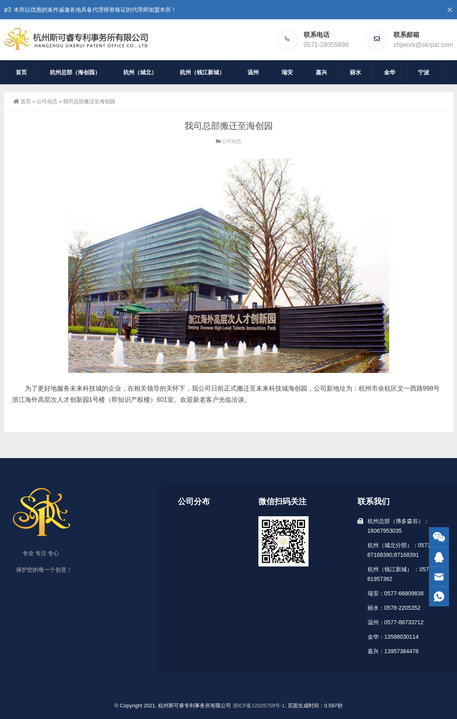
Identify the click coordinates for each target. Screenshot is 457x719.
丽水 (355, 72)
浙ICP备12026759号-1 (259, 706)
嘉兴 (321, 72)
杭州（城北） (140, 72)
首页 (21, 72)
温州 (253, 72)
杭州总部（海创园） (75, 72)
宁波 (423, 72)
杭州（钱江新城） (202, 72)
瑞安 (287, 72)
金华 (389, 72)
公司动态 (47, 101)
